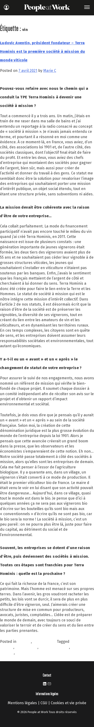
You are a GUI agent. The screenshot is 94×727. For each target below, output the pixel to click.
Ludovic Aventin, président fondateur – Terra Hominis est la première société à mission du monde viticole (42, 52)
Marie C (49, 70)
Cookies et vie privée (68, 703)
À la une (24, 641)
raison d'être (26, 647)
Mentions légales (22, 703)
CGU (43, 703)
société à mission (54, 647)
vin (18, 652)
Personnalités (45, 641)
